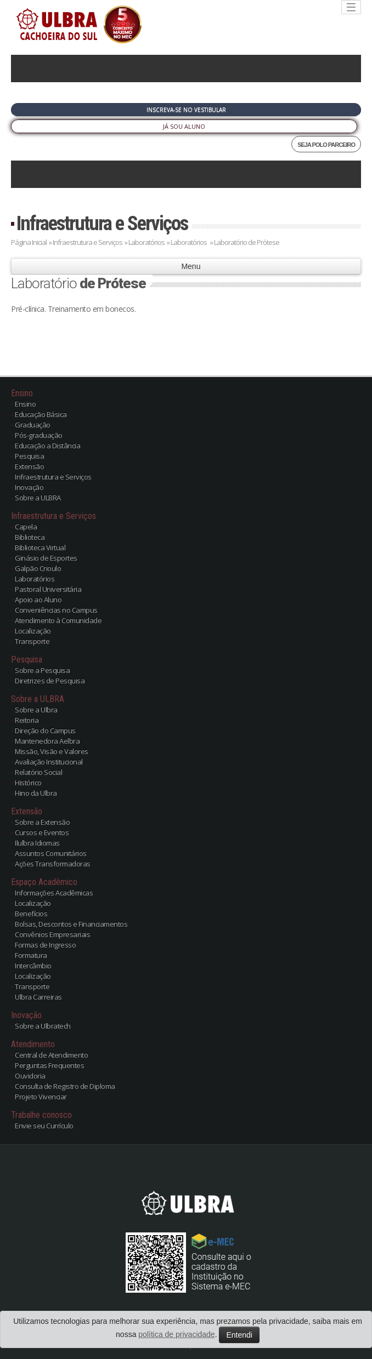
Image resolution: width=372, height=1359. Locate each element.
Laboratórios (147, 242)
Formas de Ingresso (45, 945)
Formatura (31, 955)
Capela (26, 527)
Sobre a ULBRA (38, 498)
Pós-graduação (39, 435)
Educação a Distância (47, 445)
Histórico (28, 782)
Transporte (32, 641)
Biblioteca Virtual (40, 547)
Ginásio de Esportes (46, 558)
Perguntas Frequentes (49, 1065)
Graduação (32, 425)
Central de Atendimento (51, 1055)
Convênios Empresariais (52, 934)
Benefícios (31, 913)
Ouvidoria (30, 1076)
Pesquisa (29, 456)
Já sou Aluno (184, 126)
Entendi (239, 1335)
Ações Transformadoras (53, 864)
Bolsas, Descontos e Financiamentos (71, 924)
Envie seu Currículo (44, 1125)
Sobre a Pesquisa (42, 670)
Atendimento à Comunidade (58, 620)
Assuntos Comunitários (51, 853)
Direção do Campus (45, 730)
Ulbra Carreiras (38, 997)
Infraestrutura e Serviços (102, 223)
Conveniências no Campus (56, 610)
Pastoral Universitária (48, 589)
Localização (33, 631)
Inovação (29, 487)
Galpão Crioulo (38, 568)
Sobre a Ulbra (36, 710)
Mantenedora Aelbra (47, 741)
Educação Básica (41, 414)
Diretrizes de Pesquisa (49, 681)
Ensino (25, 404)
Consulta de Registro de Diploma (65, 1086)
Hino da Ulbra (36, 793)
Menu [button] (186, 266)
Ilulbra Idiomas (37, 843)
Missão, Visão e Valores (51, 751)
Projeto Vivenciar (41, 1096)
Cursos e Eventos (42, 832)
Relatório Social (38, 772)
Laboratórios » (192, 242)
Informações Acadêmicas (54, 893)
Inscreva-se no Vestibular (186, 109)
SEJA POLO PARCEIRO (326, 144)
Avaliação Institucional (49, 762)
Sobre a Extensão (42, 822)
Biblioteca (29, 537)
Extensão (29, 466)
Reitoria (26, 720)
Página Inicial (29, 242)
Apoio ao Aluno (38, 599)
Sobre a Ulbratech (43, 1026)
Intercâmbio (33, 965)
